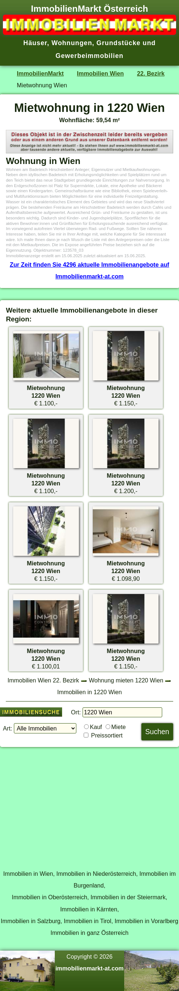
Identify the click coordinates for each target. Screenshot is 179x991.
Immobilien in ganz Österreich (89, 932)
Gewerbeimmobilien (89, 55)
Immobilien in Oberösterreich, (50, 897)
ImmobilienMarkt (40, 73)
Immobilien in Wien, (29, 873)
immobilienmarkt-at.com (90, 968)
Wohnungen (72, 43)
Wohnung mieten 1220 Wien (126, 680)
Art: (7, 728)
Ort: (76, 712)
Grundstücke (118, 43)
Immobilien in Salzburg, (31, 921)
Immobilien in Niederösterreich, (97, 873)
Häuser (35, 43)
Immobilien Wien (100, 73)
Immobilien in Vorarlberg (146, 921)
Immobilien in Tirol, (88, 921)
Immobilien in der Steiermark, (129, 897)
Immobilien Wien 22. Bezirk (43, 680)
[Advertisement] (89, 804)
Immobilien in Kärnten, (89, 909)
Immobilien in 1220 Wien (89, 692)
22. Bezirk (150, 73)
